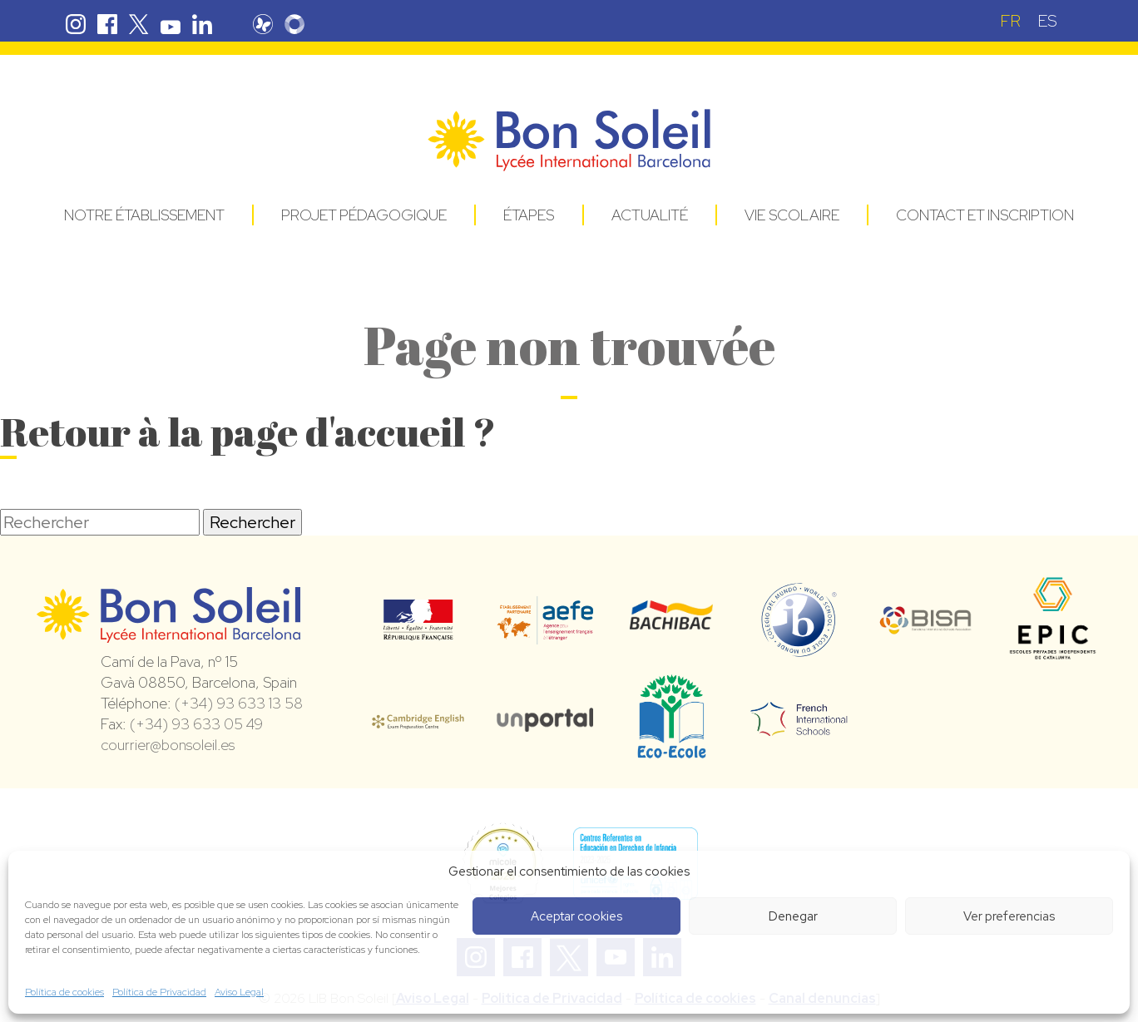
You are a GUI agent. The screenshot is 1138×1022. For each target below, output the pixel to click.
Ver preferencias (1009, 916)
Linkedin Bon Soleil (202, 24)
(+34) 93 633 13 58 (239, 703)
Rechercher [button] (252, 522)
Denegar (793, 916)
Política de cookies (64, 992)
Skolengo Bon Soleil (294, 24)
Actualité (649, 215)
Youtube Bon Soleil (171, 24)
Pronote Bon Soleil (263, 24)
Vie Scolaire (792, 215)
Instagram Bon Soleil (76, 24)
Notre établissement (144, 215)
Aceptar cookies (576, 916)
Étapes (528, 215)
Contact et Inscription (985, 215)
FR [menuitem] (1010, 21)
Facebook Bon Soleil (107, 24)
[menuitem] (1010, 20)
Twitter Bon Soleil (139, 24)
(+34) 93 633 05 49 (196, 723)
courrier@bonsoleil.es (168, 744)
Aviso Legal (239, 992)
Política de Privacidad (159, 992)
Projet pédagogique (364, 215)
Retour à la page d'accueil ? (248, 431)
